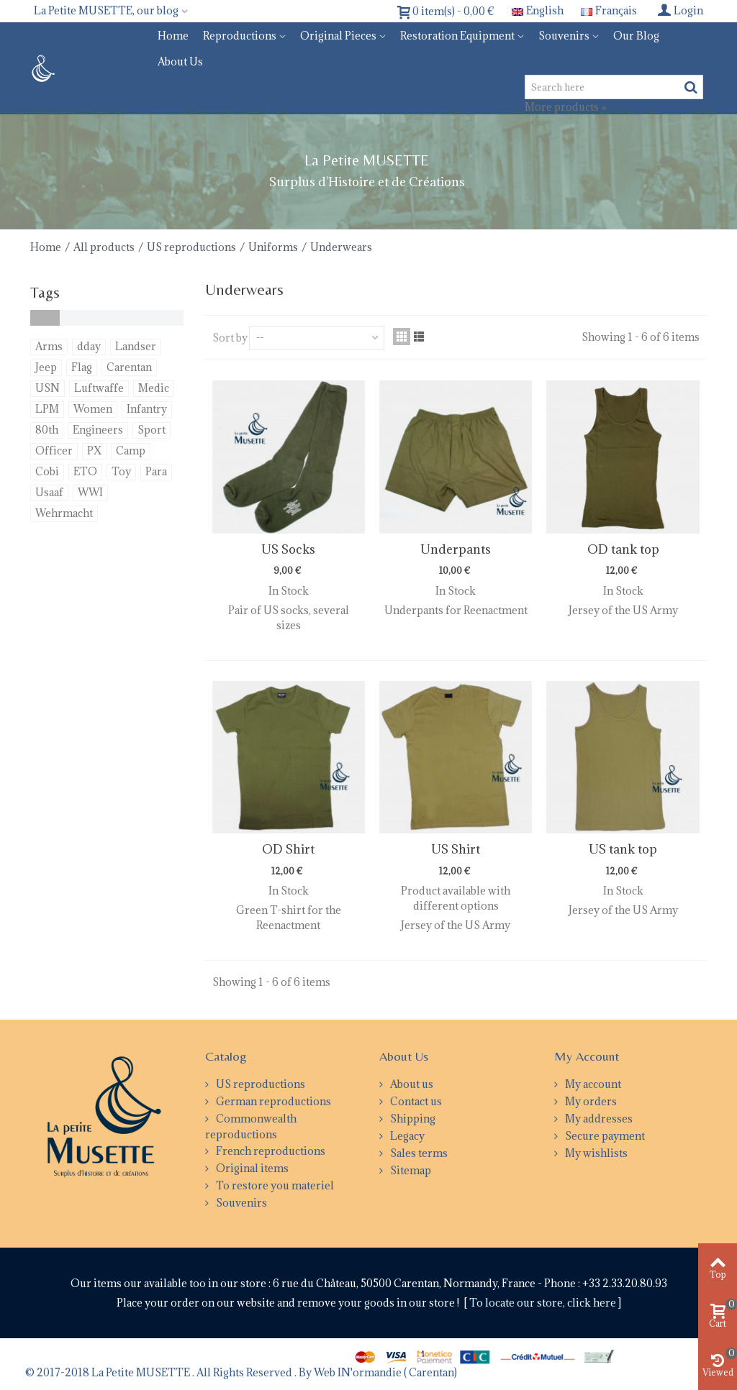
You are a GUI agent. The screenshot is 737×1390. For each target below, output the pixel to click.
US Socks (288, 549)
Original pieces (338, 35)
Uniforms (273, 247)
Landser (135, 346)
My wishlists (595, 1153)
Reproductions (239, 35)
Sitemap (409, 1170)
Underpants (455, 549)
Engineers (98, 429)
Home (173, 35)
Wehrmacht (64, 513)
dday (89, 346)
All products (104, 247)
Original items (251, 1168)
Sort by (230, 337)
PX (94, 450)
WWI (90, 492)
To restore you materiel (274, 1185)
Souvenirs (563, 35)
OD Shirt (288, 849)
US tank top (623, 849)
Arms (49, 346)
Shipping (411, 1118)
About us (180, 61)
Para (156, 471)
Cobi (47, 471)
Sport (151, 429)
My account (592, 1084)
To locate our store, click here (543, 1302)
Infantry (147, 409)
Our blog (636, 35)
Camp (130, 450)
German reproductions (272, 1101)
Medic (153, 388)
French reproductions (269, 1151)
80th (46, 429)
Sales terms (418, 1153)
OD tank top (623, 549)
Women (92, 409)
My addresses (598, 1118)
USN (47, 388)
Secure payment (604, 1136)
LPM (47, 409)
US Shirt (455, 849)
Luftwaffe (99, 388)
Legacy (406, 1136)
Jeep (46, 367)
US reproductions (191, 247)
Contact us (415, 1101)
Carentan (129, 367)
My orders (590, 1101)
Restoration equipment (457, 35)
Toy (121, 471)
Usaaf (49, 492)
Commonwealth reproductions (251, 1126)
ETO (85, 471)
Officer (54, 450)
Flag (81, 367)
